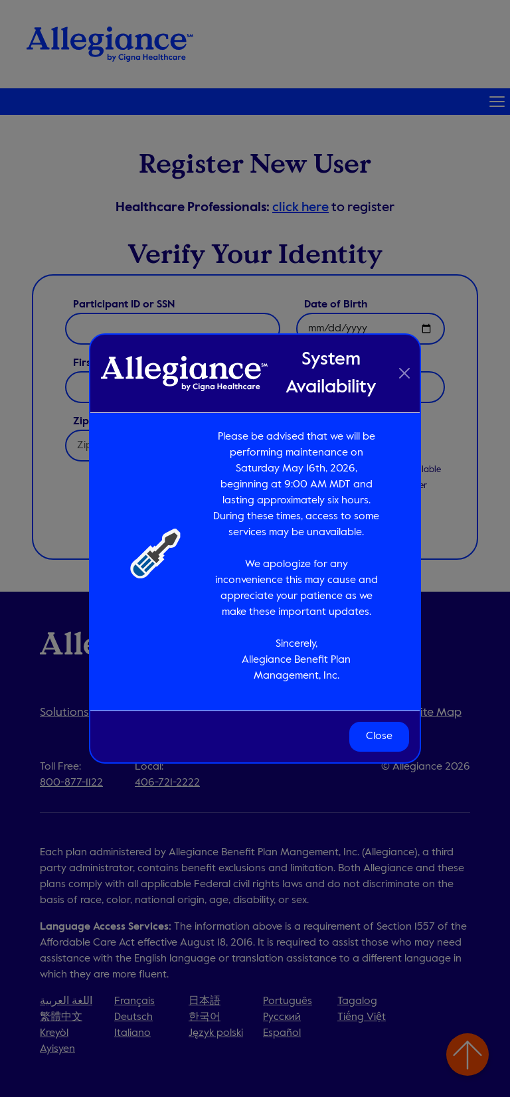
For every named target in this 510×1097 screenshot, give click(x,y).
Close (379, 736)
